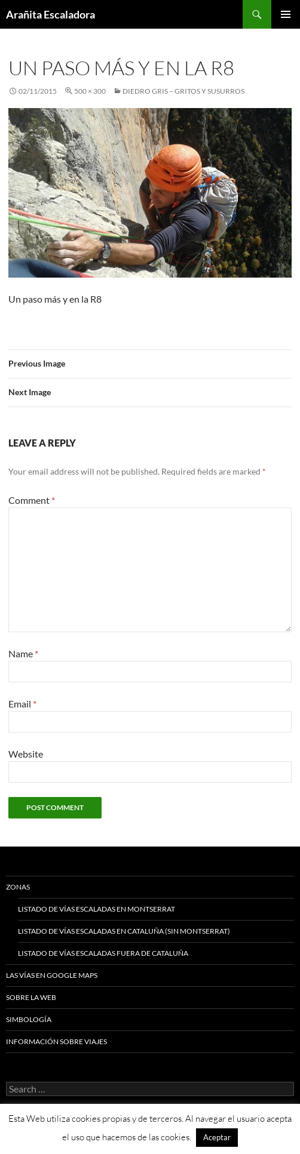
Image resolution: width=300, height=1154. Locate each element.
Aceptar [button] (217, 1137)
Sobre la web (31, 997)
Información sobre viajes (56, 1041)
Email (22, 703)
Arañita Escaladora (50, 14)
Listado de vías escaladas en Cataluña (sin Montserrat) (124, 931)
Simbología (28, 1019)
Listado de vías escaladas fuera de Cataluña (103, 953)
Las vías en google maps (51, 975)
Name (23, 653)
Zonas (18, 886)
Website (25, 753)
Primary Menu (285, 14)
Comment (31, 500)
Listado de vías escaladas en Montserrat (96, 908)
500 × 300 (90, 91)
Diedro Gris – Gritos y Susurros (183, 91)
